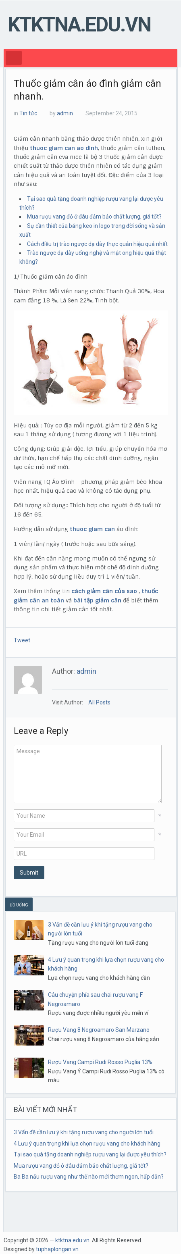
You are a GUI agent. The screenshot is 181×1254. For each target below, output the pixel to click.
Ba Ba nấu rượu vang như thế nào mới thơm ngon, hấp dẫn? (89, 1176)
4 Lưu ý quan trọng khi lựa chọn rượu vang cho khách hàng (87, 1143)
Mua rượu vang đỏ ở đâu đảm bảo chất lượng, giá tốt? (94, 216)
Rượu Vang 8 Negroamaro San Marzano (99, 1030)
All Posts (99, 702)
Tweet (22, 640)
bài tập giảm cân (97, 600)
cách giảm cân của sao (104, 591)
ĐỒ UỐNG (19, 905)
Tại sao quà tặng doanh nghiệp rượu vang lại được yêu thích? (90, 1154)
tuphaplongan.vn (57, 1249)
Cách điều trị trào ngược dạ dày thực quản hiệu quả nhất (97, 244)
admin (65, 113)
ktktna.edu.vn (79, 24)
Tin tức (28, 113)
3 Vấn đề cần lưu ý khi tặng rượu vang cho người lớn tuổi (84, 1132)
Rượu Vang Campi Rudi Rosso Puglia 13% (100, 1062)
